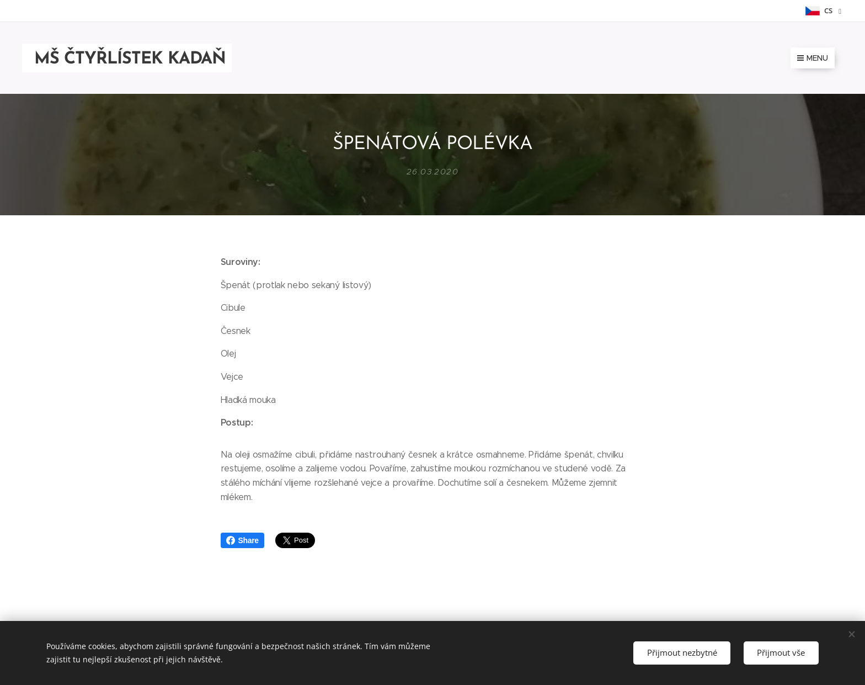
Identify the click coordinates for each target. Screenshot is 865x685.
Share (242, 540)
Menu (812, 58)
